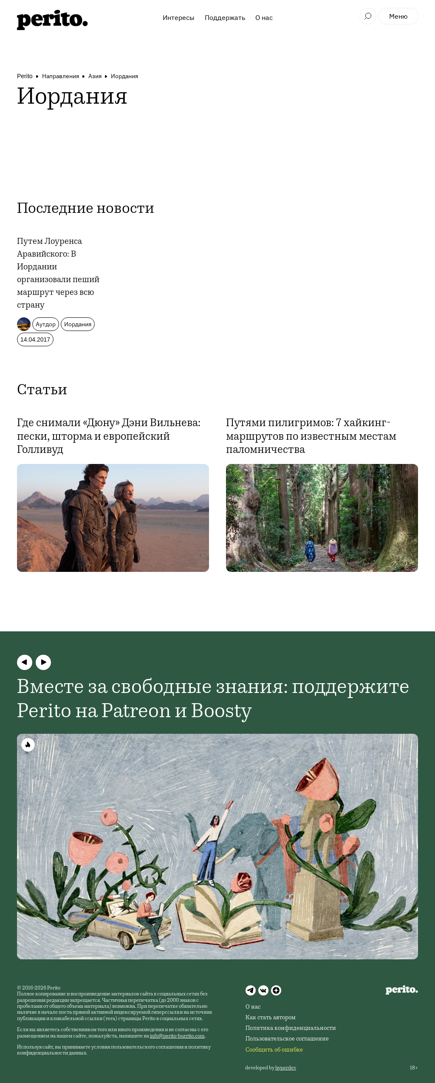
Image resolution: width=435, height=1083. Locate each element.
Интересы (179, 17)
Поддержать (225, 17)
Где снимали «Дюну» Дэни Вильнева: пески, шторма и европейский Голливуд (109, 436)
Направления (60, 76)
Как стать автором (271, 1018)
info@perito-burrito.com (177, 1036)
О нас (264, 17)
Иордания (124, 76)
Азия (95, 76)
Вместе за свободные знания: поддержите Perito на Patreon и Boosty (213, 700)
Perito (25, 76)
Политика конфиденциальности (291, 1029)
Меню (398, 16)
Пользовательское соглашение (287, 1039)
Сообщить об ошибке (274, 1050)
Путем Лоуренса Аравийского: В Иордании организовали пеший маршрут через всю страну (58, 274)
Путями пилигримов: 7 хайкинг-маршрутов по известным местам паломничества (311, 436)
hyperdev (285, 1068)
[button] (24, 662)
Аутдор (46, 324)
